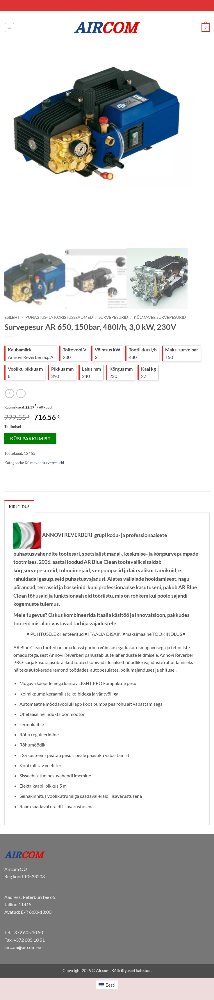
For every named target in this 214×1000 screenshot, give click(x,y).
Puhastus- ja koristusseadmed (59, 317)
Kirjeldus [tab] (19, 506)
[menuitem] (107, 984)
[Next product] (9, 393)
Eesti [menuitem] (110, 984)
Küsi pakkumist (30, 438)
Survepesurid (113, 317)
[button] (9, 27)
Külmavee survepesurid (160, 317)
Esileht (12, 317)
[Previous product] (20, 393)
